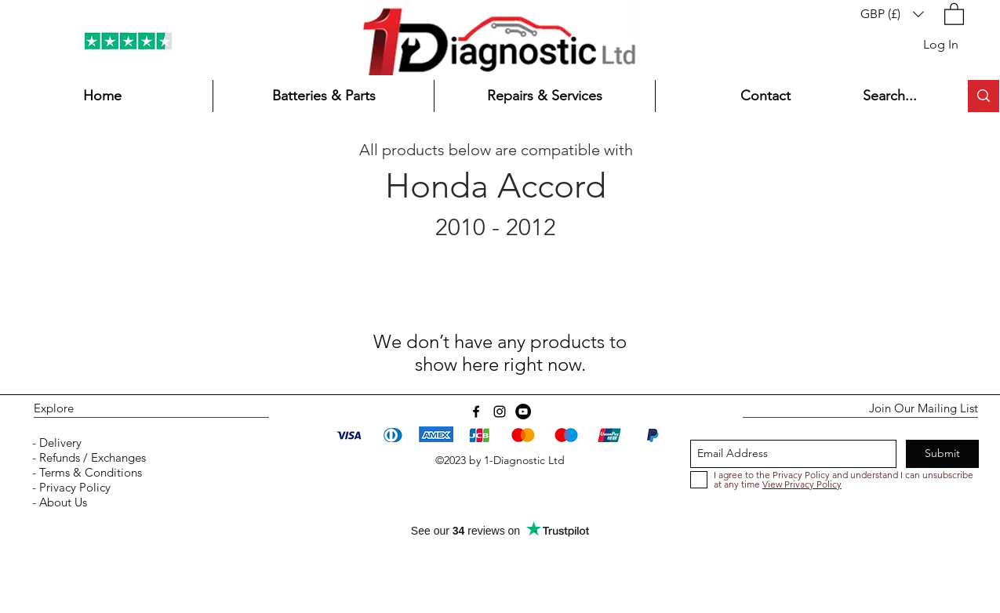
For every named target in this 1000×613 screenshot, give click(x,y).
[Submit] (942, 454)
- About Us (58, 502)
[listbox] (892, 14)
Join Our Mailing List (923, 408)
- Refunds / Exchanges (87, 457)
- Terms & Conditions (85, 472)
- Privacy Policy (70, 487)
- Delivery (55, 442)
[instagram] (499, 411)
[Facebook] (476, 411)
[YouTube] (523, 411)
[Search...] (899, 96)
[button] (892, 14)
